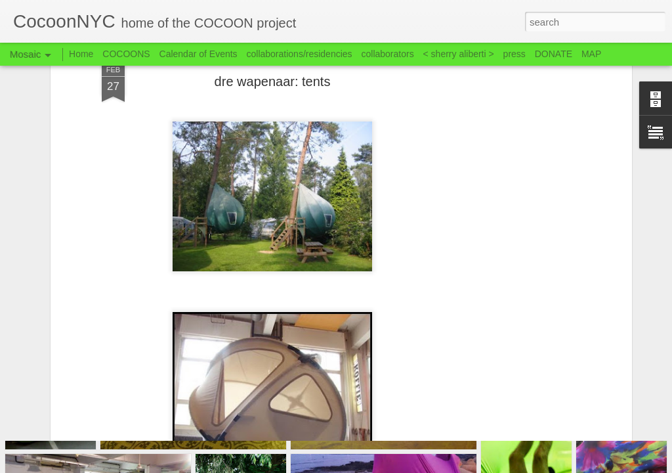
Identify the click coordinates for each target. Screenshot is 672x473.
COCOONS (126, 54)
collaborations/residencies (299, 54)
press (514, 54)
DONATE (553, 54)
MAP (591, 54)
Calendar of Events (198, 54)
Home (81, 54)
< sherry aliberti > (458, 54)
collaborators (387, 54)
